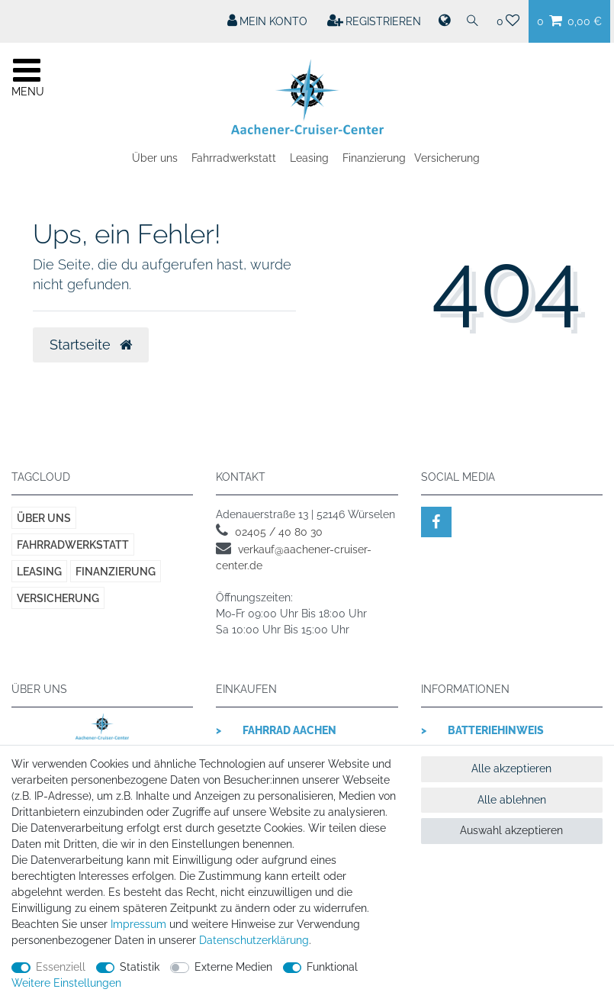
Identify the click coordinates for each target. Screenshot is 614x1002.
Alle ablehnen (511, 800)
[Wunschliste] (508, 21)
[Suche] (473, 21)
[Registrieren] (374, 21)
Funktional (332, 967)
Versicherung (447, 158)
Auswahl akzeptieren (511, 830)
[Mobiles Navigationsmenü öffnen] (26, 75)
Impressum (138, 924)
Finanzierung (374, 158)
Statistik (139, 967)
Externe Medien (233, 967)
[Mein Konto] (268, 21)
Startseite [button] (91, 345)
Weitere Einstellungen (66, 983)
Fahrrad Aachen (289, 730)
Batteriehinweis (496, 730)
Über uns (155, 158)
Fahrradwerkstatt (233, 158)
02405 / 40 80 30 (279, 532)
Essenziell (60, 967)
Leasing (309, 158)
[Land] (443, 21)
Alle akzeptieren (511, 768)
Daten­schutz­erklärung (254, 940)
